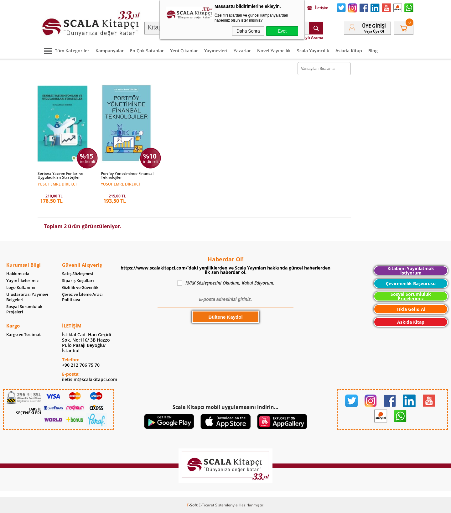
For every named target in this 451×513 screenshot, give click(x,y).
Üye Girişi (374, 26)
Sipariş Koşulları (78, 280)
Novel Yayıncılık (274, 51)
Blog (373, 51)
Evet (282, 31)
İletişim (317, 8)
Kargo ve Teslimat (23, 334)
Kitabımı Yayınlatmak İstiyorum (410, 270)
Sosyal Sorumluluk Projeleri (24, 309)
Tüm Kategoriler (65, 51)
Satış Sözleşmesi (77, 273)
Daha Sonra (248, 31)
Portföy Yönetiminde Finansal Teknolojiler (127, 175)
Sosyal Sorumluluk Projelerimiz (411, 296)
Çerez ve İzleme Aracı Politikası (82, 297)
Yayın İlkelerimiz (22, 280)
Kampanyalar (110, 51)
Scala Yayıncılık (313, 51)
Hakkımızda (17, 273)
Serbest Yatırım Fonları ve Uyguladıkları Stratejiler (60, 175)
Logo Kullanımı (20, 287)
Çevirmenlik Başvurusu (411, 283)
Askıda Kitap (348, 51)
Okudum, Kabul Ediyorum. (225, 283)
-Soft (193, 505)
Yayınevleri (215, 51)
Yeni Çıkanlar (184, 51)
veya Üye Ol (374, 31)
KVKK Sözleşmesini (203, 283)
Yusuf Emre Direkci (57, 183)
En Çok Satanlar (147, 51)
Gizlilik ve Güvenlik (80, 287)
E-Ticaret (206, 505)
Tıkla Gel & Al (411, 309)
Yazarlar (242, 51)
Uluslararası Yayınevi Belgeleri (27, 297)
